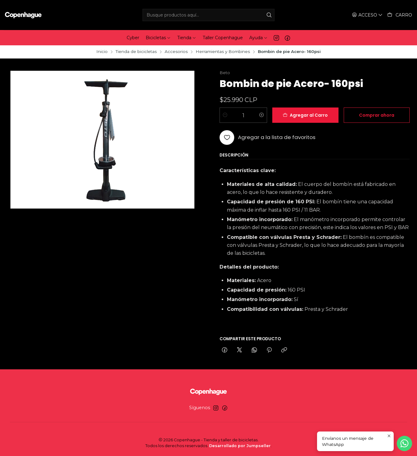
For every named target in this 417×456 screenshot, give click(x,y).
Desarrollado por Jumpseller (240, 445)
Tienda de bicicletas (136, 52)
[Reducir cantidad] (225, 115)
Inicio (102, 52)
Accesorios (176, 52)
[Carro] (399, 15)
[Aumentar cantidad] (261, 115)
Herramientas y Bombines (223, 52)
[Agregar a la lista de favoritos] (268, 137)
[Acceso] (367, 15)
